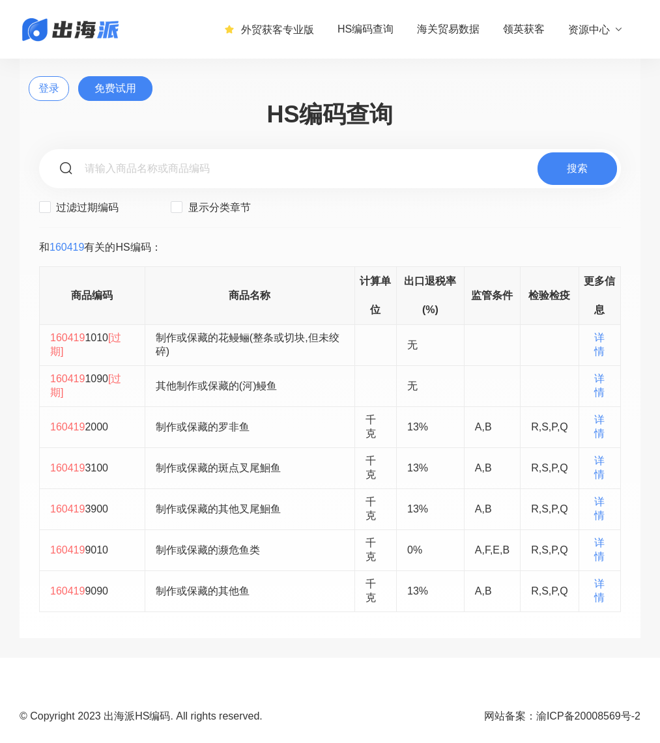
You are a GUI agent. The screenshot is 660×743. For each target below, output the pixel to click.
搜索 (577, 168)
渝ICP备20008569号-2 (588, 716)
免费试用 (115, 88)
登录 (48, 88)
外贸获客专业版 (269, 29)
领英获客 (524, 29)
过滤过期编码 (79, 207)
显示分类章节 (210, 207)
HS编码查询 (365, 29)
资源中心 (596, 29)
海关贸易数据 (448, 29)
